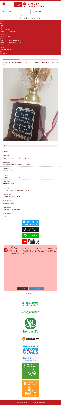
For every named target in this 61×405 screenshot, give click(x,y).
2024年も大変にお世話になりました (11, 196)
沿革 (1, 51)
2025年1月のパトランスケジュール (11, 203)
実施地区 (2, 47)
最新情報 (2, 23)
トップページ (3, 21)
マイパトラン (3, 38)
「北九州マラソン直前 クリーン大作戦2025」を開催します (17, 190)
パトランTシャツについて (6, 29)
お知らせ (2, 25)
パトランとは (3, 27)
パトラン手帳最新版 (5, 36)
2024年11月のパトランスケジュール (11, 216)
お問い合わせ (3, 53)
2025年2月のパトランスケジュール (11, 183)
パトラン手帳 (3, 34)
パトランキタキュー (30, 293)
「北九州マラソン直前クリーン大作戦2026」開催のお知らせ (17, 158)
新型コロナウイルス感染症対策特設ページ (10, 42)
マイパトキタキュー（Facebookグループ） (10, 40)
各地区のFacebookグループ (7, 49)
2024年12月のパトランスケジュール (11, 209)
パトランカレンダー (5, 45)
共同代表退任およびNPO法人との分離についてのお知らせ (17, 164)
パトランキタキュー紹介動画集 (7, 31)
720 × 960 (18, 62)
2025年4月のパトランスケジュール (11, 171)
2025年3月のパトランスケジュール (11, 177)
